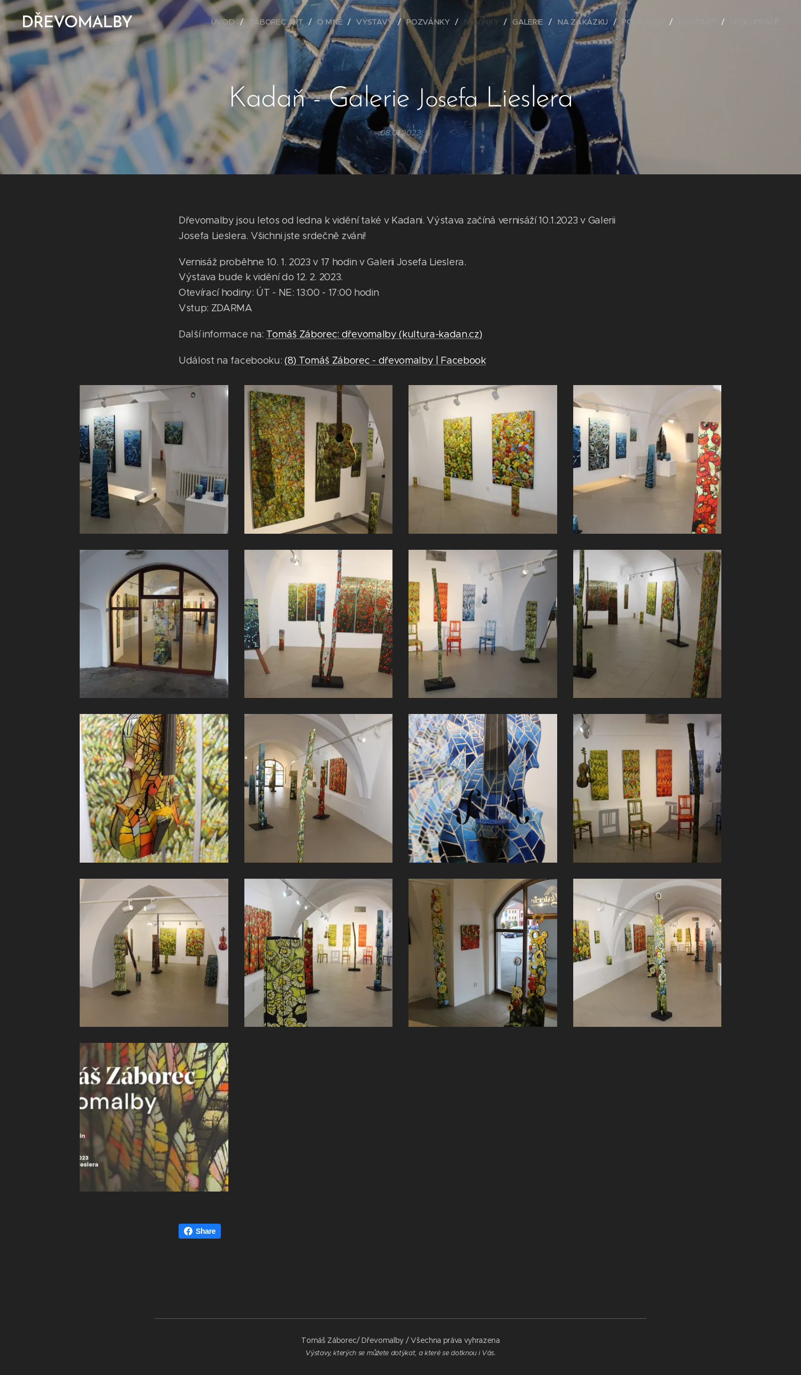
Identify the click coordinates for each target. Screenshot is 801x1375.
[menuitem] (228, 22)
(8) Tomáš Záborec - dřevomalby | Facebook (385, 360)
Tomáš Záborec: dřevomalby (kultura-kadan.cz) (374, 334)
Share (199, 1231)
